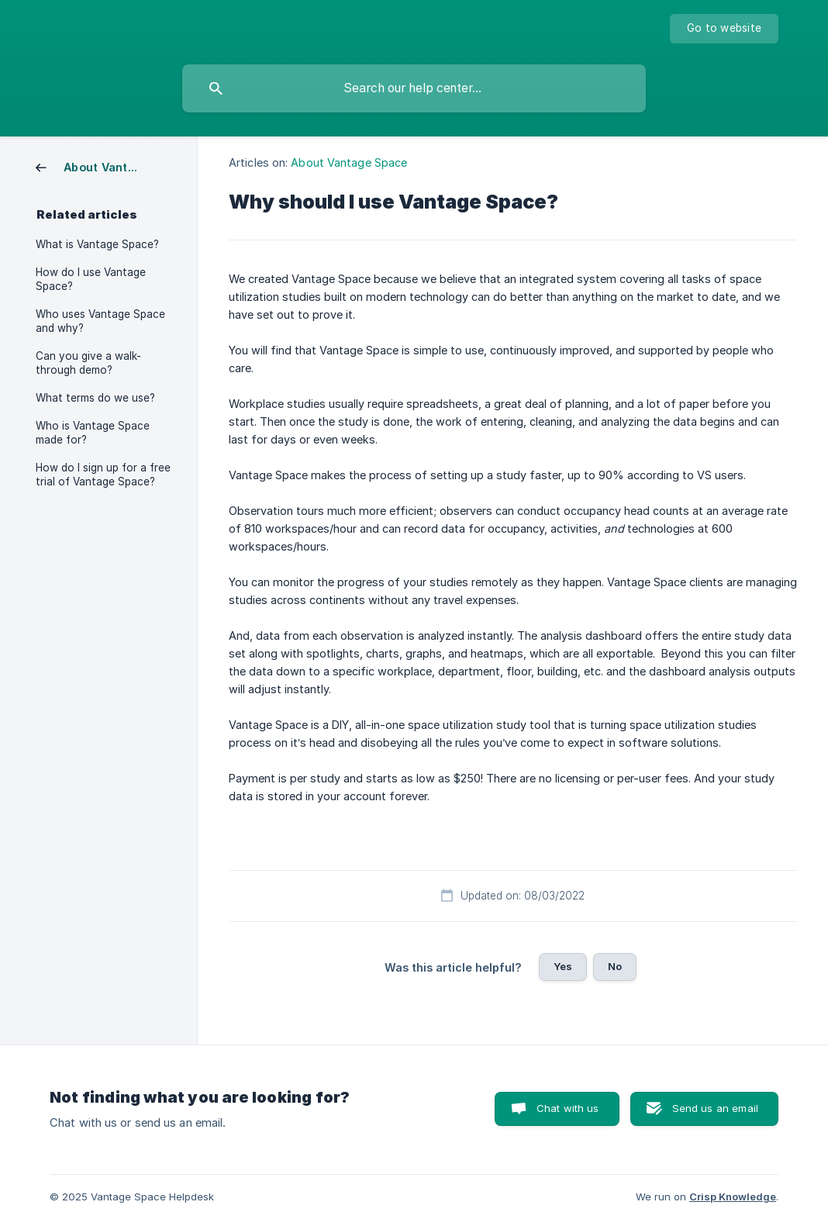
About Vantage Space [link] (349, 162)
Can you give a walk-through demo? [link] (88, 363)
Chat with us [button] (567, 1108)
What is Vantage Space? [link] (97, 244)
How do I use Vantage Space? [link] (91, 279)
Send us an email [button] (715, 1108)
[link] (94, 166)
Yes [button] (563, 966)
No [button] (615, 966)
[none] (724, 28)
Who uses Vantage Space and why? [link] (100, 321)
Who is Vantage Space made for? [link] (93, 433)
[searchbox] (414, 88)
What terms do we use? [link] (95, 398)
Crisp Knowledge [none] (732, 1196)
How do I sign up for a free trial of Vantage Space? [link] (103, 474)
